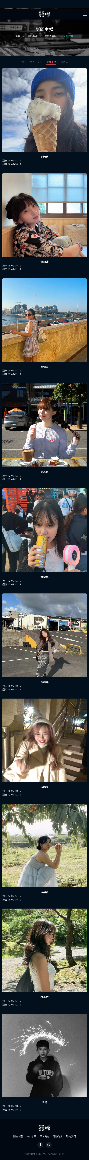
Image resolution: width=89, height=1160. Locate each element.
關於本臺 (18, 1136)
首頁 (17, 36)
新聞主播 (69, 36)
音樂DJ (64, 62)
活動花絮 (58, 1136)
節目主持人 (36, 62)
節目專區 (32, 36)
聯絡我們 (71, 1136)
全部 (23, 62)
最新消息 (44, 1136)
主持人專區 (50, 36)
